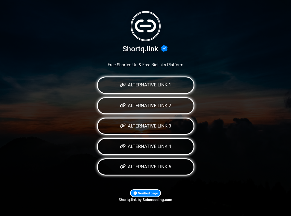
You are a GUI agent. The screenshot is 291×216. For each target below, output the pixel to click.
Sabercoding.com (157, 199)
